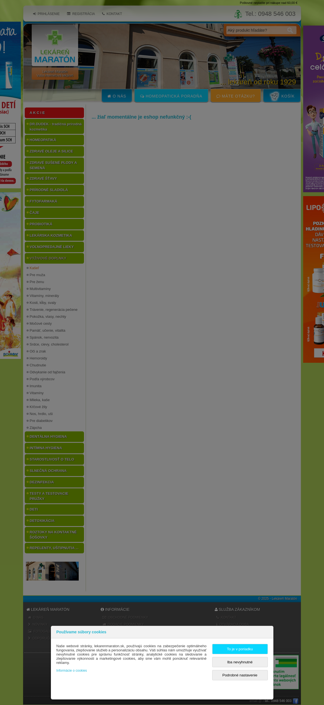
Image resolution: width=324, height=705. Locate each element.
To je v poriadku (240, 649)
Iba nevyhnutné (240, 662)
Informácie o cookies (71, 670)
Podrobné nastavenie (240, 675)
